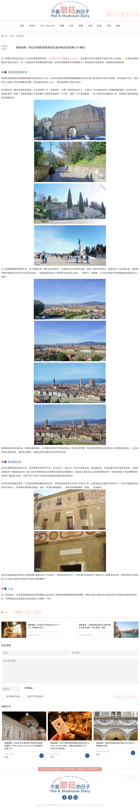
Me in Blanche (48, 25)
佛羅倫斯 (20, 36)
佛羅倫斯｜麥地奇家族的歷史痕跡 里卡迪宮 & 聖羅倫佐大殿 (115, 744)
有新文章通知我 (34, 696)
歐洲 (99, 25)
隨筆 (118, 25)
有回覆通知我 (12, 696)
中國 (90, 25)
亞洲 (108, 25)
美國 (62, 25)
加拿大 (32, 25)
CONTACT (126, 14)
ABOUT (111, 14)
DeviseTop (99, 805)
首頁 (22, 25)
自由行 (37, 612)
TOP (132, 777)
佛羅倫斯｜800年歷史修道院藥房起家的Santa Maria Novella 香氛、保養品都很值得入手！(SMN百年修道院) (69, 746)
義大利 (28, 612)
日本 (71, 25)
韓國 (81, 25)
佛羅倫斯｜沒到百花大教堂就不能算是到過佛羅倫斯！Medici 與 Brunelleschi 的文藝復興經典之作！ (23, 746)
